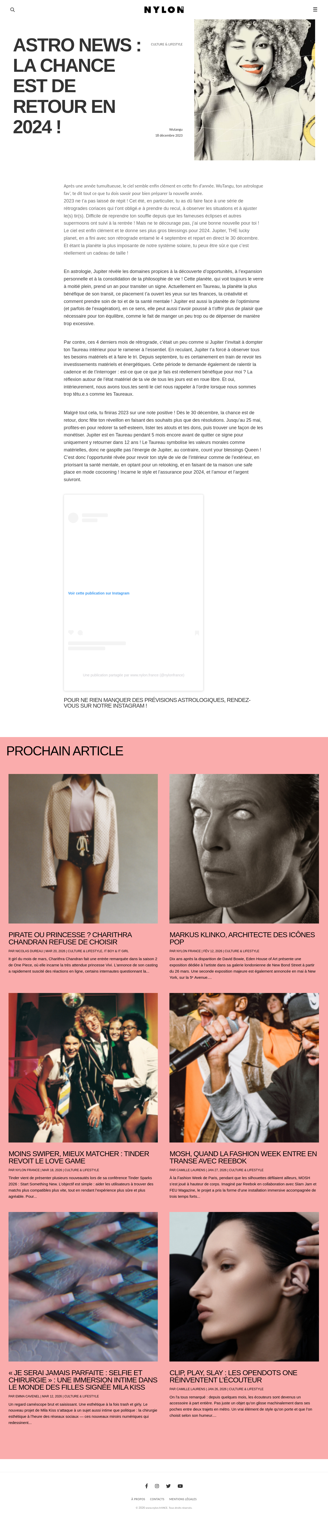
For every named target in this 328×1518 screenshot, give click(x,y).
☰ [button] (315, 9)
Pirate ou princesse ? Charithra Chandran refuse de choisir (70, 938)
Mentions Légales (183, 1499)
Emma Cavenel (27, 1396)
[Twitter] (168, 1486)
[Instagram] (157, 1486)
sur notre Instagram (112, 705)
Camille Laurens (191, 1170)
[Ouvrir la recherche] (12, 10)
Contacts (157, 1499)
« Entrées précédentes (18, 1436)
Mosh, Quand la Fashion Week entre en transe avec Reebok (243, 1157)
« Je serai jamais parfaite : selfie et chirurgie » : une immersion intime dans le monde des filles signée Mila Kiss (83, 1380)
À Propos (138, 1499)
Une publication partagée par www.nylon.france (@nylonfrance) (133, 675)
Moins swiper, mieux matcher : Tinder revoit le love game (79, 1157)
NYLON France (189, 951)
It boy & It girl (116, 951)
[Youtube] (180, 1486)
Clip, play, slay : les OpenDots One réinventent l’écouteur (233, 1376)
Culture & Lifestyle (85, 951)
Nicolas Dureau (29, 951)
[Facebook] (146, 1486)
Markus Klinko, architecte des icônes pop (242, 938)
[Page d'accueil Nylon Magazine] (164, 10)
